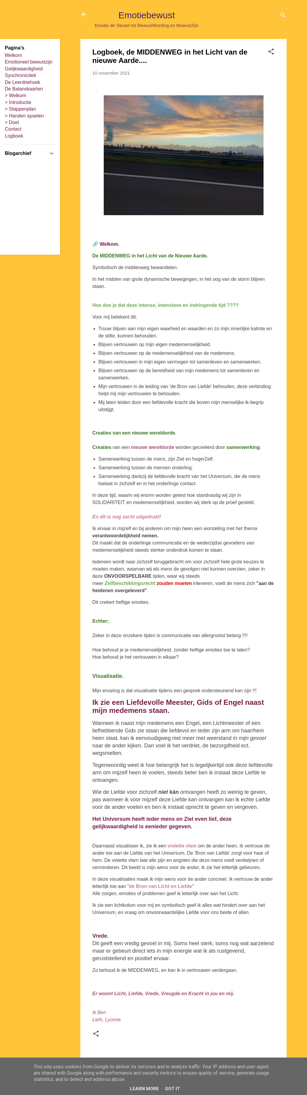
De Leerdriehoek (22, 82)
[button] (271, 52)
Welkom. (109, 244)
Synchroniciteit (20, 75)
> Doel (12, 122)
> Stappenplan (20, 108)
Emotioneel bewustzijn (28, 61)
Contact (13, 129)
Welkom (13, 55)
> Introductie (18, 102)
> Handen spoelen (24, 115)
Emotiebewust (146, 15)
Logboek (14, 135)
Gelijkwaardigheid (24, 68)
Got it (172, 1088)
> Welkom (15, 95)
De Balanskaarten (24, 88)
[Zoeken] (283, 16)
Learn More (144, 1088)
